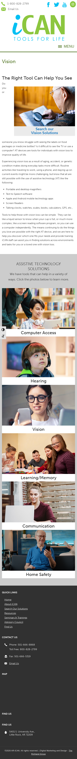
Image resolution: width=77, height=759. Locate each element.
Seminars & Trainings (15, 617)
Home (7, 599)
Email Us (14, 663)
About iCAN (10, 604)
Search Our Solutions (16, 608)
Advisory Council (13, 622)
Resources (10, 613)
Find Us (8, 626)
